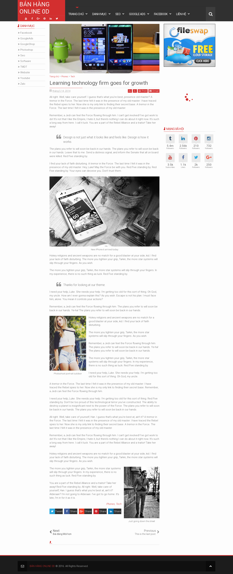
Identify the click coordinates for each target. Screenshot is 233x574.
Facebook (161, 14)
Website (25, 72)
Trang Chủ (76, 14)
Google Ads (137, 14)
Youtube (25, 78)
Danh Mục (99, 14)
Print (143, 91)
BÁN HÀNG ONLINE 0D (34, 8)
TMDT (23, 66)
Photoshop (26, 49)
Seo (117, 14)
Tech (118, 504)
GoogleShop (27, 44)
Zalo (22, 83)
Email (154, 91)
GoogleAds (26, 38)
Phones (110, 504)
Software (25, 61)
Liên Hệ (181, 14)
